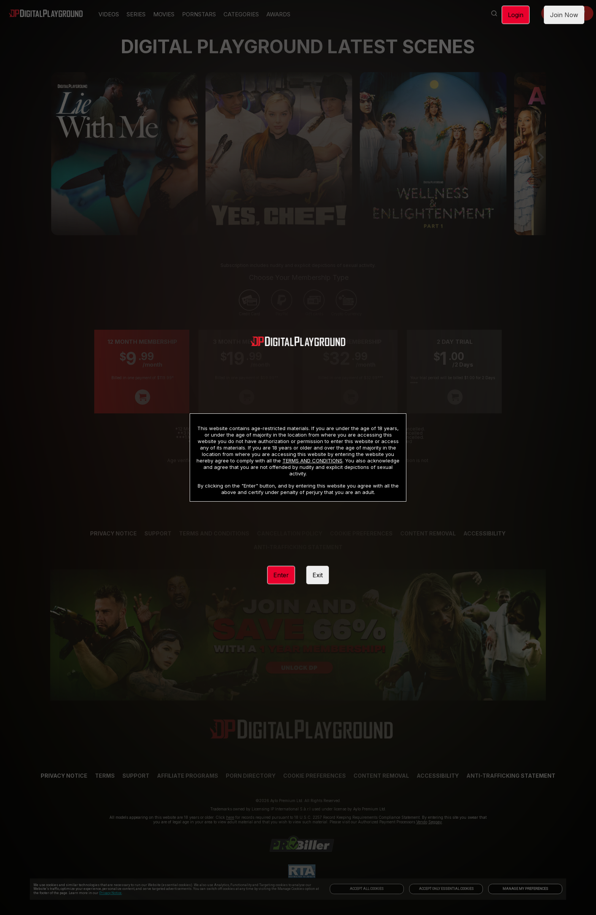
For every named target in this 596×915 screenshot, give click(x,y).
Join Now (564, 15)
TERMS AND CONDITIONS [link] (312, 461)
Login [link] (515, 15)
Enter (281, 575)
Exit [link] (317, 575)
